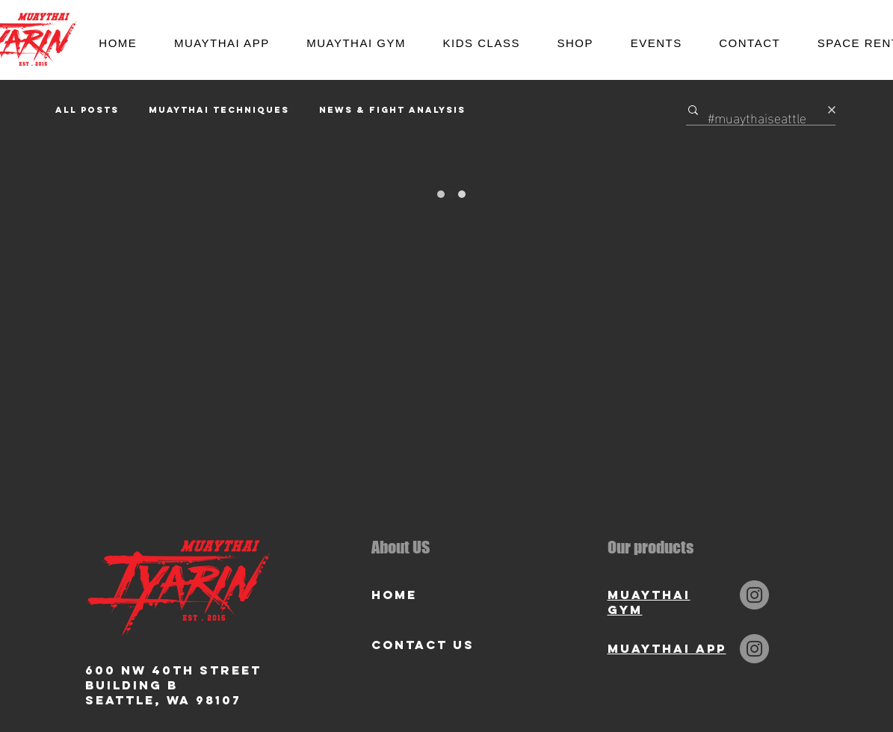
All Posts (87, 110)
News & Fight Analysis (392, 110)
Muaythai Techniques (219, 110)
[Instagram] (754, 595)
